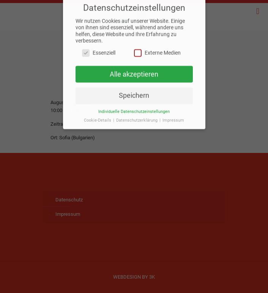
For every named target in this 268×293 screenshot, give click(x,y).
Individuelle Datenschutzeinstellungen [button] (134, 108)
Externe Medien (157, 49)
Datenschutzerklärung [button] (137, 116)
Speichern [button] (134, 92)
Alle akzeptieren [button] (134, 71)
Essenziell (98, 49)
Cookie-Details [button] (98, 116)
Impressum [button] (173, 116)
